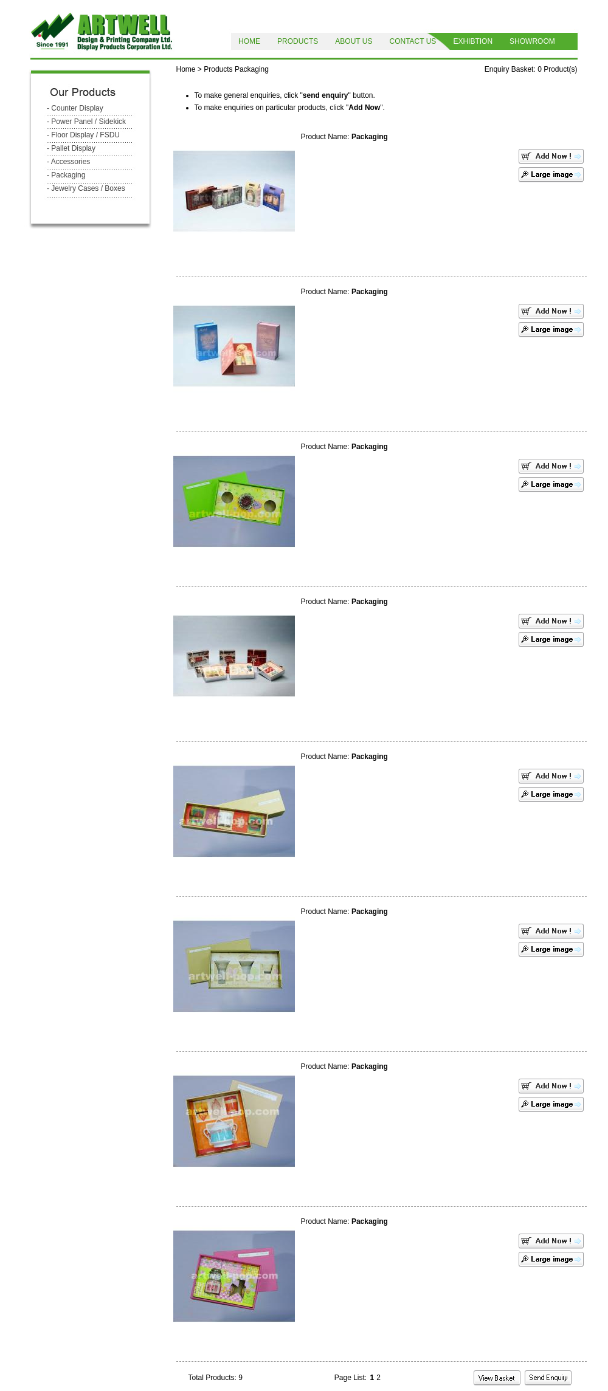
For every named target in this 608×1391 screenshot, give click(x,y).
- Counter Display (75, 108)
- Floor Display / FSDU (83, 135)
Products (218, 69)
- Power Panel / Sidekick (86, 121)
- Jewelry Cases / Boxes (86, 188)
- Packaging (66, 175)
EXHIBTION (472, 41)
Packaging (252, 69)
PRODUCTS (297, 41)
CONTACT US (412, 41)
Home (186, 69)
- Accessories (68, 161)
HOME (249, 41)
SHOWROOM (532, 41)
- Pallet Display (71, 148)
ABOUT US (353, 41)
